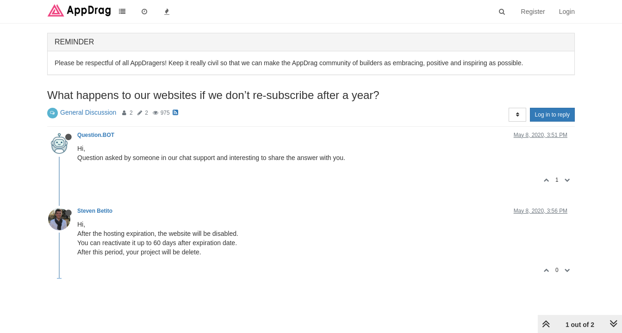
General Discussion (88, 112)
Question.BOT (95, 135)
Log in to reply (552, 114)
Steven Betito (94, 211)
